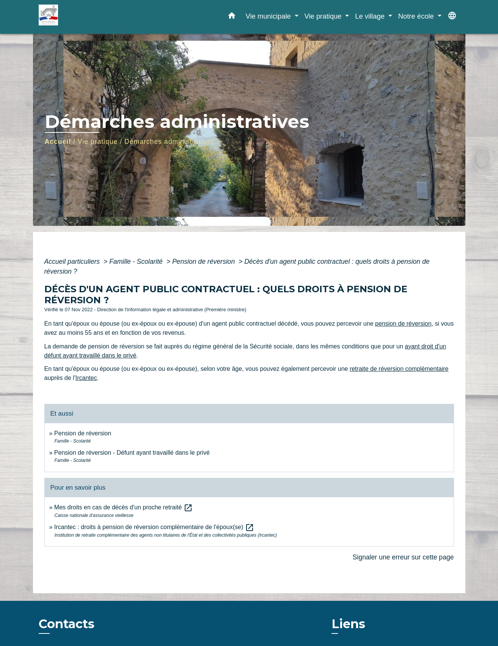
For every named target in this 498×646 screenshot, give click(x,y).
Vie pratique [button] (324, 16)
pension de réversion (403, 323)
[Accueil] (86, 17)
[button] (231, 17)
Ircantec (86, 378)
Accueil (58, 141)
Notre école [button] (417, 16)
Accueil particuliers (73, 261)
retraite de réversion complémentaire (399, 369)
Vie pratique (98, 141)
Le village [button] (370, 16)
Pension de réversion (204, 261)
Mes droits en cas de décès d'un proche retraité (123, 507)
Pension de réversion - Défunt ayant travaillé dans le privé (132, 452)
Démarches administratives (169, 141)
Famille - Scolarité (137, 261)
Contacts (66, 624)
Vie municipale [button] (268, 16)
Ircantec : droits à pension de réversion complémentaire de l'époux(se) (154, 527)
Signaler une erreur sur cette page (403, 557)
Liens (348, 623)
